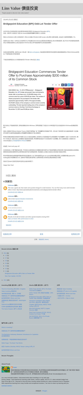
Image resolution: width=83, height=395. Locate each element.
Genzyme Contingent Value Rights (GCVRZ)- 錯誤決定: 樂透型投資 (39, 301)
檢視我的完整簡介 (7, 386)
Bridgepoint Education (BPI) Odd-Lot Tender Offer (20, 273)
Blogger (44, 391)
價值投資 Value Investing (64, 289)
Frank (15, 367)
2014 (5, 253)
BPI (48, 31)
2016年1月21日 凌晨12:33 (16, 210)
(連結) (38, 59)
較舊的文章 (75, 234)
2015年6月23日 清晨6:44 (15, 192)
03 (6, 266)
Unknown (11, 185)
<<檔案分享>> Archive (63, 296)
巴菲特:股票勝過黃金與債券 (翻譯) (12, 306)
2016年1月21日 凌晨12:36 (16, 221)
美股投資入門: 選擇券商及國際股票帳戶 (13, 296)
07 (6, 258)
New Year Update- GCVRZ (13, 276)
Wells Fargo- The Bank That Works (12, 343)
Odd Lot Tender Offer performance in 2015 (20, 218)
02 (6, 268)
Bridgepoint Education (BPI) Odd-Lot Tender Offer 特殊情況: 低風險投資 (40, 297)
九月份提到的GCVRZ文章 (19, 140)
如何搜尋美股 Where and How (11, 350)
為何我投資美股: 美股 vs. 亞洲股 (11, 293)
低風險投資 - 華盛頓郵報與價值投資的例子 (14, 339)
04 (6, 263)
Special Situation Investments (24, 199)
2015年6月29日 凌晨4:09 (15, 201)
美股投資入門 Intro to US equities (67, 291)
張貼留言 (8, 225)
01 (6, 271)
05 (6, 260)
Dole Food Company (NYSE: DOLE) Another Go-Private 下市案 (40, 313)
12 (6, 255)
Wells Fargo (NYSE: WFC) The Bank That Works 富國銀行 (40, 289)
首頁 (41, 234)
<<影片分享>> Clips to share (65, 298)
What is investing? (7, 327)
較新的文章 (7, 234)
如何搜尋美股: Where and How (11, 298)
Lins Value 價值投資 (20, 8)
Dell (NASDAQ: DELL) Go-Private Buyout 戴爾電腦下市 (39, 317)
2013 (5, 280)
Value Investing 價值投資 (9, 291)
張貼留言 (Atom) (44, 239)
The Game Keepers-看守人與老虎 (12, 309)
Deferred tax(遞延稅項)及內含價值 (12, 304)
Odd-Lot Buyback (34, 52)
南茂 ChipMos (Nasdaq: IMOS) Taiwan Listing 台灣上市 (18, 346)
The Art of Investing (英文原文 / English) (13, 289)
